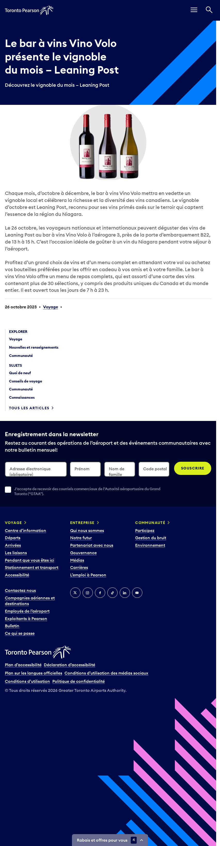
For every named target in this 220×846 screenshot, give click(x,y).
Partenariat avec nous (91, 545)
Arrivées (13, 545)
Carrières (79, 567)
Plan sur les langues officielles (33, 673)
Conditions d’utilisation (27, 681)
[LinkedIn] (125, 593)
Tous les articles (29, 408)
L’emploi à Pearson (88, 574)
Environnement (150, 545)
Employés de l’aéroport (27, 611)
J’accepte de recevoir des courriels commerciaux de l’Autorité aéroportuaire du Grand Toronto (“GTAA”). (87, 491)
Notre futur (81, 537)
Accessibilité (17, 574)
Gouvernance (83, 552)
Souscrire (193, 468)
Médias (77, 560)
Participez (144, 530)
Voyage (50, 306)
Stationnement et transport (31, 567)
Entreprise (82, 522)
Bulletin (12, 625)
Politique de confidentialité (78, 681)
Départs (12, 537)
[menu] (194, 10)
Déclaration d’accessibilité (69, 664)
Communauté (150, 522)
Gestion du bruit (150, 537)
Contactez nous (20, 590)
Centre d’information (25, 530)
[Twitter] (75, 593)
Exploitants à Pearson (26, 618)
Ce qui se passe (20, 633)
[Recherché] (209, 10)
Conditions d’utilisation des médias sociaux (106, 673)
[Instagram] (88, 593)
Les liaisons (16, 552)
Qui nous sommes (87, 530)
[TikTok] (112, 593)
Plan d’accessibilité (23, 664)
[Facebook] (100, 593)
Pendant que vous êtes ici (29, 560)
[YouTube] (137, 593)
